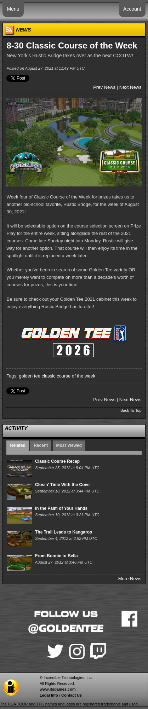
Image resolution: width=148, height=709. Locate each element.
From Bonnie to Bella (56, 555)
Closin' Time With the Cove (62, 484)
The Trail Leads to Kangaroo (63, 532)
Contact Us (71, 695)
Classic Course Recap (57, 461)
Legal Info (49, 695)
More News (130, 578)
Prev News (104, 87)
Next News (130, 87)
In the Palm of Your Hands (61, 508)
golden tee (29, 376)
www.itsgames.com (58, 689)
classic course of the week (69, 376)
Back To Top (131, 410)
